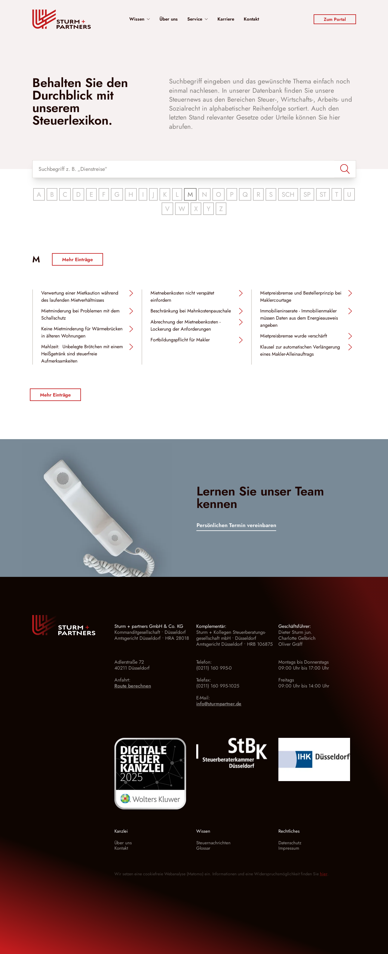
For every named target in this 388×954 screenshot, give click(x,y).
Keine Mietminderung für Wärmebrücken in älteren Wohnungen (81, 332)
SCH (288, 194)
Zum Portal (335, 19)
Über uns (169, 19)
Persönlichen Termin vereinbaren (236, 526)
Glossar (203, 848)
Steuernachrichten (213, 843)
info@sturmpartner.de (218, 703)
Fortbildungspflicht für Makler (180, 339)
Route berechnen (132, 685)
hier (323, 874)
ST (323, 194)
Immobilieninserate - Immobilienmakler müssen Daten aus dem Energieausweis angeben (299, 318)
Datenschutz (289, 843)
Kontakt (251, 19)
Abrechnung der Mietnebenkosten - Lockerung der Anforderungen (185, 325)
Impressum (288, 848)
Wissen (139, 19)
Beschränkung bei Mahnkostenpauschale (191, 310)
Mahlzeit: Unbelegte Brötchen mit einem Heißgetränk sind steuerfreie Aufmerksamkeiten (82, 353)
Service (197, 19)
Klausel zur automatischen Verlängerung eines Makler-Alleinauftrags (300, 350)
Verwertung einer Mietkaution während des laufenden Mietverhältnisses (79, 296)
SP (307, 194)
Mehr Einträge (77, 259)
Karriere (225, 19)
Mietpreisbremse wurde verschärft (293, 335)
